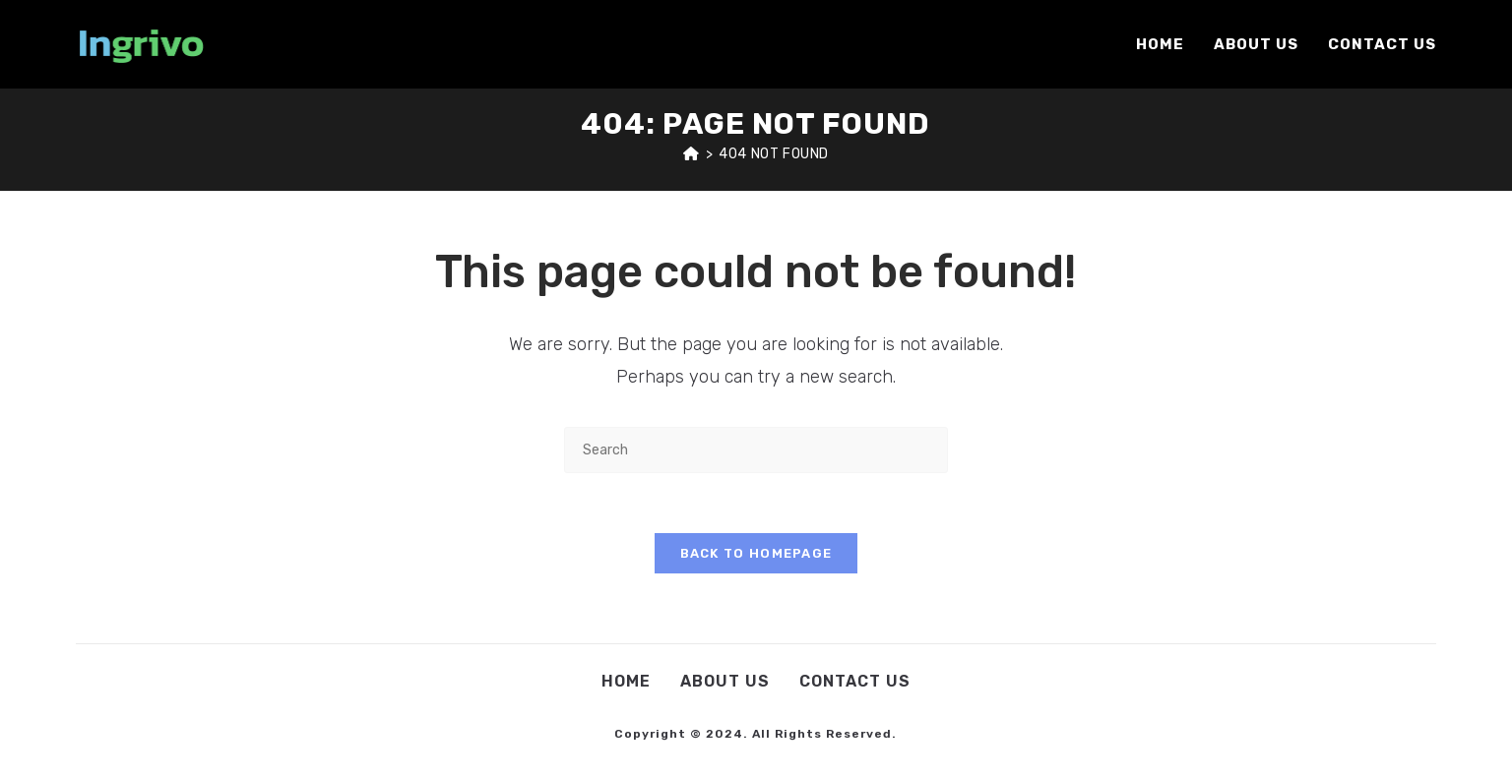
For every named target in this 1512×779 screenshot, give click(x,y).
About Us (725, 681)
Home (626, 681)
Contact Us (855, 681)
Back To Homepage (756, 553)
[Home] (691, 154)
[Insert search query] (756, 450)
